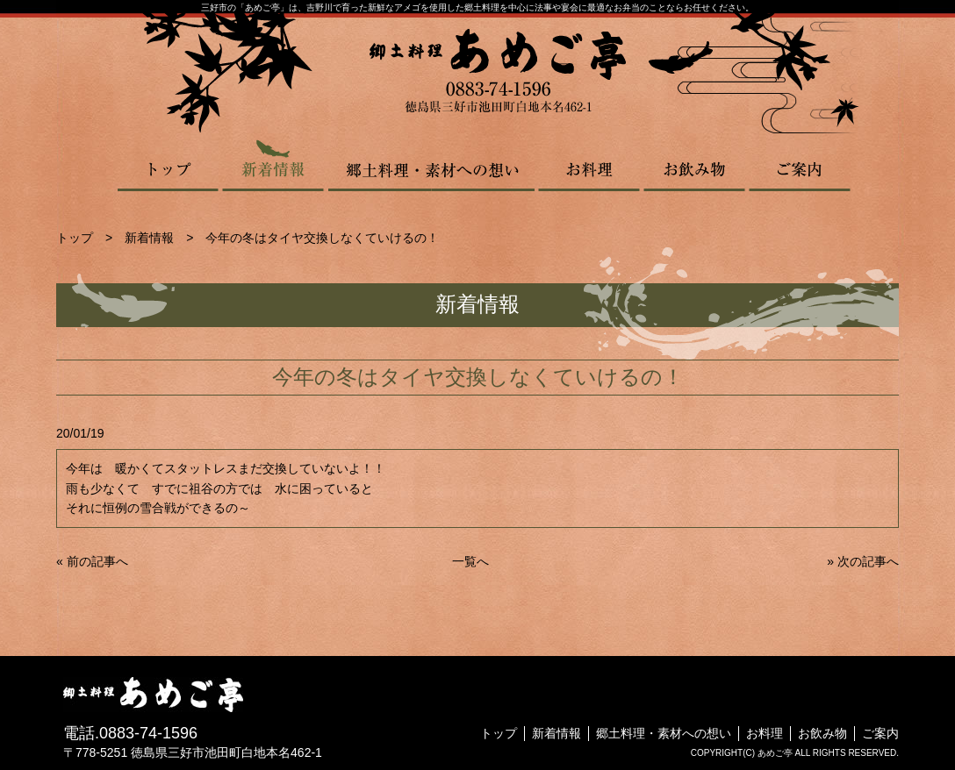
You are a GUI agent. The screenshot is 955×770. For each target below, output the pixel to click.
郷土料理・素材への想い (431, 165)
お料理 (589, 165)
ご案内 (799, 165)
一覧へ (470, 561)
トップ (169, 165)
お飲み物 (694, 165)
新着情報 (273, 165)
